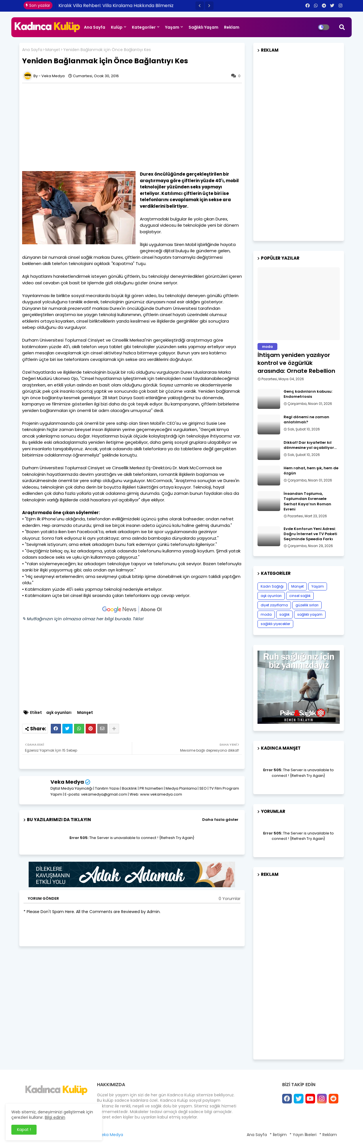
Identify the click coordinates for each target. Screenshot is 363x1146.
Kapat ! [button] (24, 1129)
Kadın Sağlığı (272, 586)
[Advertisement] (135, 127)
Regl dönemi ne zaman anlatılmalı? (306, 420)
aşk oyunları (58, 712)
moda (266, 614)
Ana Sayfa (94, 27)
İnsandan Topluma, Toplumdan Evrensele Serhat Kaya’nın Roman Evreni (307, 501)
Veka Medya (67, 781)
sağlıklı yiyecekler (275, 623)
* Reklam (328, 1134)
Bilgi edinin (55, 1117)
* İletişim (278, 1134)
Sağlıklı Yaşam (203, 27)
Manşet (52, 49)
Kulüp (117, 27)
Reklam (231, 27)
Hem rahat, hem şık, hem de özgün (311, 471)
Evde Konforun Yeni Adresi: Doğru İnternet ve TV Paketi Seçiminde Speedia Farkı (310, 534)
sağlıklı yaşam (309, 614)
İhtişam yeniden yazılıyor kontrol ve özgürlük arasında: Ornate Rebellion (296, 363)
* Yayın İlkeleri (303, 1134)
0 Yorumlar (229, 898)
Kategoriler (144, 27)
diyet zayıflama (274, 605)
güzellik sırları (307, 605)
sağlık (284, 614)
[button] (199, 5)
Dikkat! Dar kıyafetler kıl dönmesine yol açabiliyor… (310, 445)
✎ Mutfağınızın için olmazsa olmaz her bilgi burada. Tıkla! (82, 619)
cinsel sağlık (300, 595)
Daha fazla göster (220, 819)
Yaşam (172, 27)
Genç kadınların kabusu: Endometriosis (308, 394)
